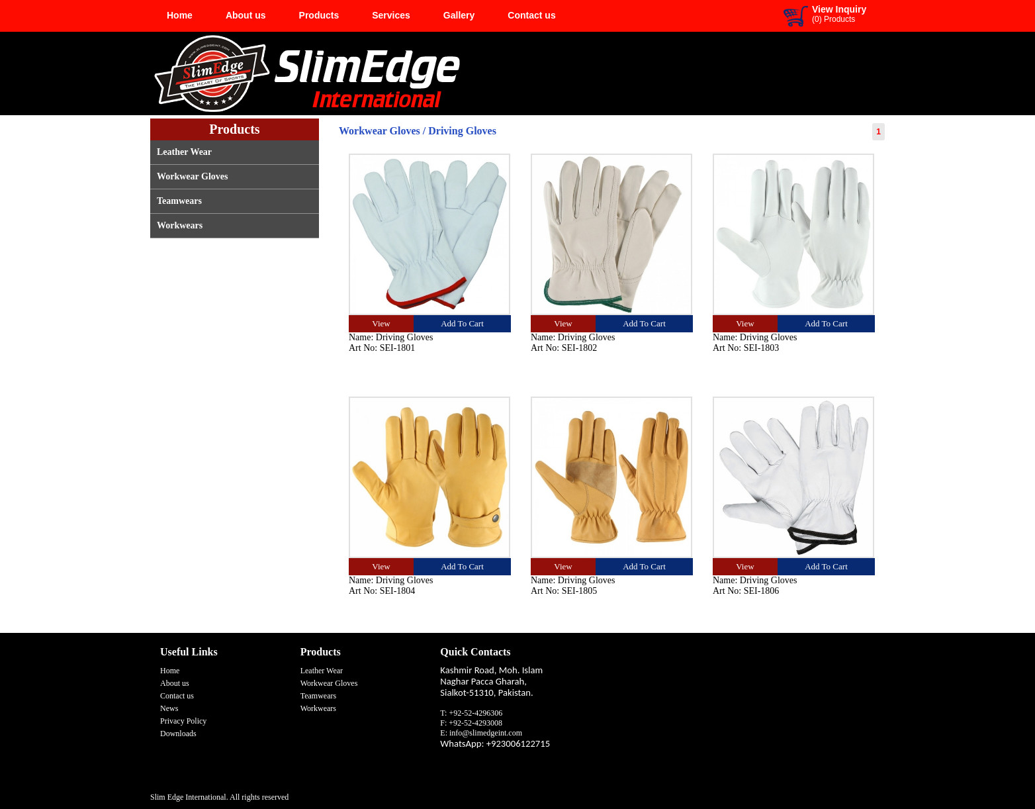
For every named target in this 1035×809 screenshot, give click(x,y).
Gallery (458, 15)
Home (180, 15)
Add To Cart (462, 323)
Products (319, 15)
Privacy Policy (183, 721)
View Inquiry (839, 9)
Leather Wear (184, 152)
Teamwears (179, 201)
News (169, 708)
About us (246, 15)
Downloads (178, 733)
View (381, 323)
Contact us (531, 15)
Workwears (179, 225)
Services (391, 15)
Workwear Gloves (192, 176)
